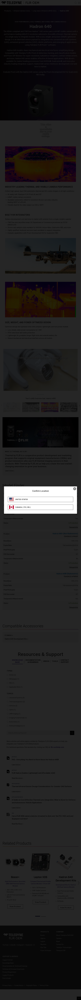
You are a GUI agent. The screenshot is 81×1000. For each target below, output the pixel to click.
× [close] (74, 488)
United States (21, 499)
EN (28, 507)
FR (25, 507)
